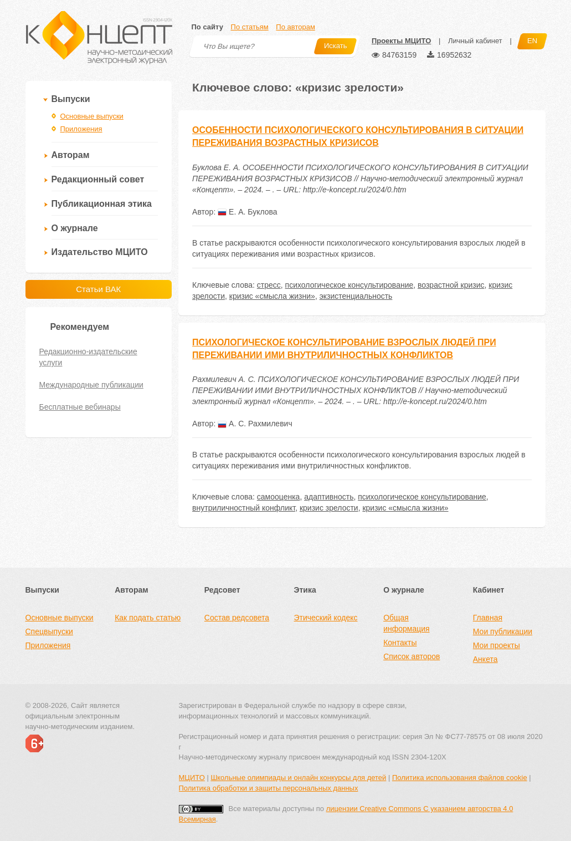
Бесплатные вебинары (80, 406)
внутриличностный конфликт (243, 507)
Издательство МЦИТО (100, 252)
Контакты (399, 642)
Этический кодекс (325, 617)
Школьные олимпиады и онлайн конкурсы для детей (298, 777)
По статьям (250, 27)
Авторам (71, 155)
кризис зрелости (329, 507)
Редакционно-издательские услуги (88, 357)
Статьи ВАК (98, 289)
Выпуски (71, 99)
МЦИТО (192, 777)
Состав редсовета (236, 617)
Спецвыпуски (49, 631)
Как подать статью (148, 617)
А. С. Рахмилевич (255, 423)
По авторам (295, 27)
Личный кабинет (475, 41)
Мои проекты (496, 645)
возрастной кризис (451, 285)
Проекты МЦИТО (401, 41)
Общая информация (406, 623)
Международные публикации (91, 384)
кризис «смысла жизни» (272, 296)
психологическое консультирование (349, 285)
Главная (487, 617)
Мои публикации (502, 631)
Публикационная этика (102, 203)
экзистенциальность (356, 296)
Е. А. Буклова (247, 211)
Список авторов (411, 656)
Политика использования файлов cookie (459, 777)
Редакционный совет (98, 179)
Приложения (81, 129)
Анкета (485, 659)
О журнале (75, 228)
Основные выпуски (92, 116)
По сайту (207, 27)
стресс (269, 285)
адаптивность (328, 496)
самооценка (278, 496)
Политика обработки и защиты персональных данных (268, 788)
